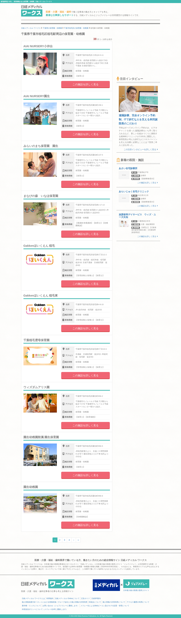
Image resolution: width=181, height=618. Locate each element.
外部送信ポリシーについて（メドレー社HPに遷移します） (45, 609)
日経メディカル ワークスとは (33, 598)
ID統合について (95, 602)
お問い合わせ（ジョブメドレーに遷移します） (61, 606)
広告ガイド (85, 598)
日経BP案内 (96, 598)
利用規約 (49, 598)
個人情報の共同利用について (114, 602)
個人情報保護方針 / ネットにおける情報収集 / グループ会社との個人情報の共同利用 (54, 602)
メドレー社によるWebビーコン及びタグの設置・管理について (105, 606)
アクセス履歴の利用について (138, 602)
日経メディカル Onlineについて (67, 598)
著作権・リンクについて (31, 606)
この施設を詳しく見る (85, 84)
